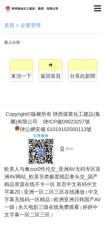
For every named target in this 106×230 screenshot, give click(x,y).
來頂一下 (21, 76)
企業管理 (30, 25)
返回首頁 (50, 76)
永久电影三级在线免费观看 (49, 207)
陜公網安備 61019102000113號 (53, 129)
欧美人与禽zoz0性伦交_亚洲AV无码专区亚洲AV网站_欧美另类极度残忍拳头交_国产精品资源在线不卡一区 (52, 176)
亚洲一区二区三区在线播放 (55, 192)
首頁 (9, 25)
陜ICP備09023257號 (66, 122)
